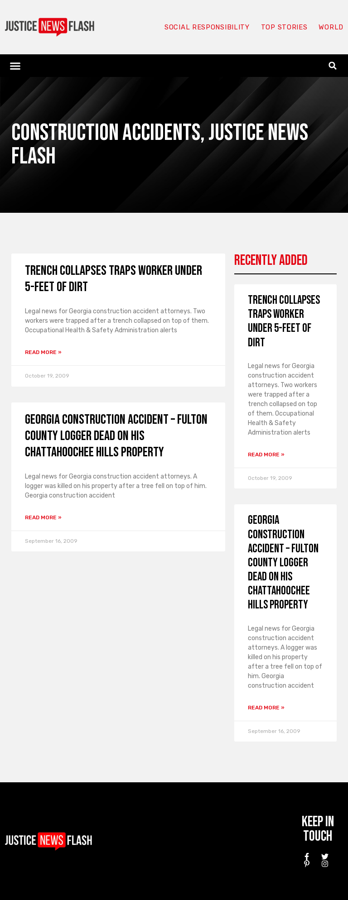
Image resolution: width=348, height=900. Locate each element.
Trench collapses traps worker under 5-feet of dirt (284, 321)
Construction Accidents (105, 133)
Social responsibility (206, 27)
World (330, 27)
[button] (15, 65)
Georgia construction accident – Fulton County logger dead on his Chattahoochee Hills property (116, 436)
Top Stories (284, 27)
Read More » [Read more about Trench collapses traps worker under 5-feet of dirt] (43, 352)
